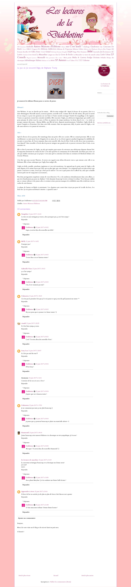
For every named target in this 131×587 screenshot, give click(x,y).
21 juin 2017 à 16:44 (34, 214)
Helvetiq (53, 52)
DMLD (28, 49)
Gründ (47, 52)
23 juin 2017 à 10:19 (45, 460)
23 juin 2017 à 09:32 (42, 227)
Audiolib (29, 46)
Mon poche (68, 58)
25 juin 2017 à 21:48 (42, 505)
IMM (90, 51)
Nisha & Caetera (79, 57)
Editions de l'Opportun (64, 49)
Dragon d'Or (36, 49)
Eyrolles (25, 52)
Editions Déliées (78, 49)
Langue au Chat (53, 55)
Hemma (59, 52)
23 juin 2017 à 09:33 (42, 255)
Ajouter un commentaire (27, 518)
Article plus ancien (87, 575)
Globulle (43, 52)
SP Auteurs (60, 60)
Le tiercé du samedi (89, 55)
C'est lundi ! (76, 46)
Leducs (98, 55)
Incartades (96, 52)
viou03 (23, 323)
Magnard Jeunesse (32, 58)
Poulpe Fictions (93, 57)
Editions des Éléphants (90, 49)
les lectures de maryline (29, 460)
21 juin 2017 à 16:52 (32, 241)
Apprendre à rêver (27, 491)
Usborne (86, 60)
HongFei (64, 52)
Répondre (24, 220)
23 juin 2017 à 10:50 (42, 477)
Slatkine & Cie (46, 60)
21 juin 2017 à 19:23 (35, 296)
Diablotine (29, 227)
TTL (76, 60)
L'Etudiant (25, 55)
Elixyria (100, 49)
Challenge (86, 47)
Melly (23, 241)
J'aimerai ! (108, 52)
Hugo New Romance (80, 52)
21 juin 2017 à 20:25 (32, 323)
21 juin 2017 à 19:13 (38, 269)
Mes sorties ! (59, 58)
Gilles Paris (35, 52)
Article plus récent (24, 575)
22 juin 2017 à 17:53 (35, 405)
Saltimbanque (30, 60)
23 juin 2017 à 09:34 (42, 364)
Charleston (94, 46)
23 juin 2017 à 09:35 (42, 446)
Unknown (25, 296)
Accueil (55, 575)
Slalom (38, 60)
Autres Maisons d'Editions (47, 46)
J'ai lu (102, 52)
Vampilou (24, 214)
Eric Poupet (107, 49)
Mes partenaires (50, 58)
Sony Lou (24, 351)
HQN (70, 52)
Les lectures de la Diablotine (105, 85)
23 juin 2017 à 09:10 (35, 433)
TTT (80, 60)
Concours (107, 46)
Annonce (23, 47)
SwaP (68, 60)
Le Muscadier (77, 55)
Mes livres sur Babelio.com (103, 122)
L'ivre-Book (32, 55)
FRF (29, 52)
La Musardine (41, 54)
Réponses (26, 224)
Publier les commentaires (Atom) (60, 582)
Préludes (103, 58)
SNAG (53, 60)
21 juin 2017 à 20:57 (34, 351)
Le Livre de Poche (66, 54)
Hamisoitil (25, 433)
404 (18, 47)
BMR (67, 47)
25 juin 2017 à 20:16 (41, 491)
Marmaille (41, 57)
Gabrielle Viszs (26, 269)
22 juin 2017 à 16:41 (35, 378)
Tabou (72, 60)
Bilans (63, 47)
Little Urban (105, 54)
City (101, 47)
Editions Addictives (48, 49)
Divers (24, 49)
